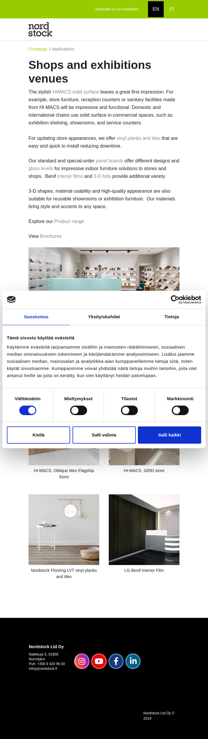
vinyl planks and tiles (138, 138)
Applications (63, 49)
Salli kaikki (169, 434)
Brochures (51, 236)
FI (171, 9)
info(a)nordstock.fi (43, 669)
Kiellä (38, 434)
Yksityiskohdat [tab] (104, 316)
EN (155, 9)
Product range (70, 221)
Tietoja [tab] (172, 316)
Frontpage (38, 49)
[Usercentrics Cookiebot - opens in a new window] (175, 299)
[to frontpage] (40, 28)
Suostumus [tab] (36, 316)
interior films (70, 176)
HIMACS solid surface (76, 91)
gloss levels (41, 168)
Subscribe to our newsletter (116, 9)
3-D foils (102, 176)
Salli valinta (104, 434)
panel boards (109, 160)
